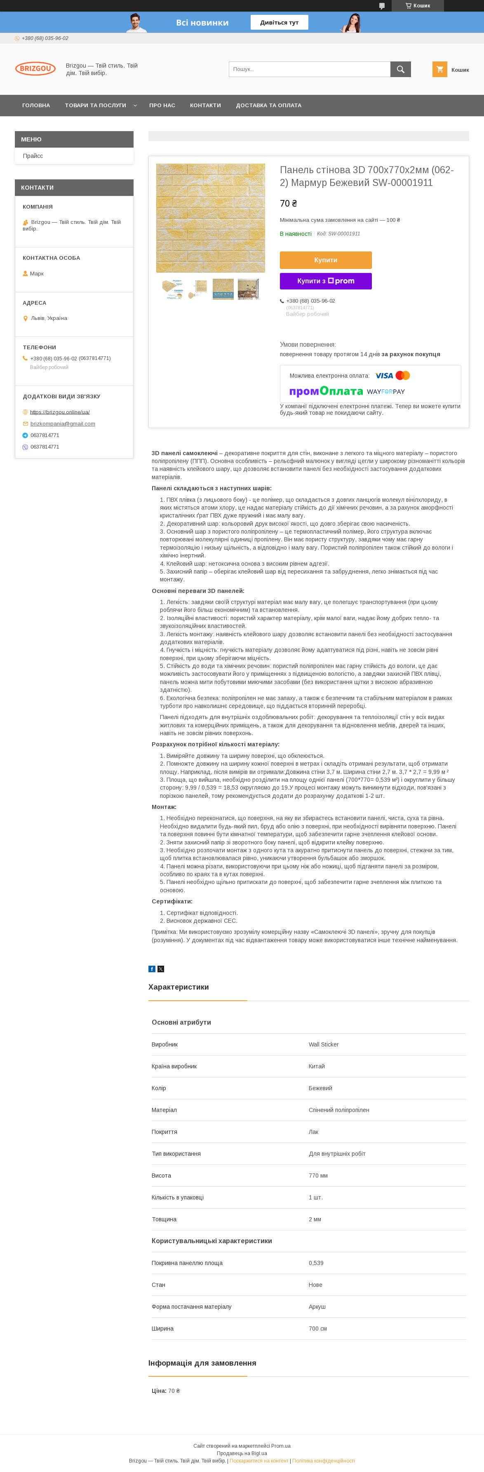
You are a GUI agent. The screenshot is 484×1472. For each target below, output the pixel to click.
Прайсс (33, 156)
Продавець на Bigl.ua (242, 1453)
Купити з (325, 281)
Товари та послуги (95, 105)
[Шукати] (400, 69)
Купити (326, 259)
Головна (36, 105)
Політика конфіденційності (323, 1461)
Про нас (162, 105)
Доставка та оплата (268, 105)
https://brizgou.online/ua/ (60, 412)
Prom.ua (281, 1446)
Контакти (205, 105)
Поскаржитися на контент (259, 1461)
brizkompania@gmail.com (63, 424)
